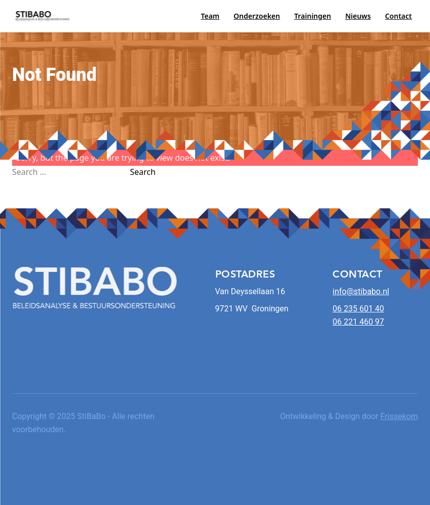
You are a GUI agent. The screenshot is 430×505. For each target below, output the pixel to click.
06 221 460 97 (358, 322)
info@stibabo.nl (360, 291)
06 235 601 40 (358, 308)
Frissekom (399, 416)
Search (143, 171)
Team (210, 16)
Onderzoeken (256, 16)
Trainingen (312, 16)
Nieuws (358, 16)
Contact (398, 16)
